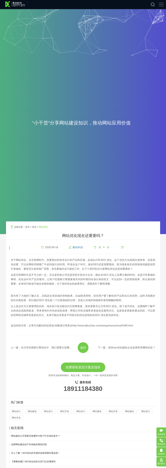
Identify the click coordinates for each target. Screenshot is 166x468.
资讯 (34, 227)
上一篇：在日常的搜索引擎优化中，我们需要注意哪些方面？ (41, 347)
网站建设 (32, 411)
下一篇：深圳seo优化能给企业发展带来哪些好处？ (126, 347)
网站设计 (16, 411)
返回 (83, 347)
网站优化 (43, 227)
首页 (27, 227)
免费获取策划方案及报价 (83, 367)
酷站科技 (78, 247)
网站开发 (64, 411)
